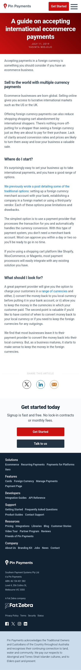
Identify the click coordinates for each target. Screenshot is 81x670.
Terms (23, 615)
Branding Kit (25, 547)
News (45, 547)
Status (40, 615)
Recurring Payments (33, 464)
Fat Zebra (11, 598)
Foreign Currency (24, 481)
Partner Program (29, 531)
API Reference (37, 497)
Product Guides (14, 514)
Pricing (9, 526)
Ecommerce (12, 464)
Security (32, 615)
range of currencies (54, 291)
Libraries (37, 526)
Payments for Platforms (60, 464)
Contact (55, 547)
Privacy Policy (12, 615)
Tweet (27, 388)
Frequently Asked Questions (41, 509)
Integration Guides (16, 497)
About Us (10, 547)
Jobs (37, 547)
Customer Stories (61, 526)
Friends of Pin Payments (19, 536)
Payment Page (13, 486)
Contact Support (34, 514)
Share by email (54, 388)
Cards (8, 481)
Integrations (23, 526)
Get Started (59, 6)
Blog (46, 526)
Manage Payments (47, 481)
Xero (8, 469)
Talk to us (40, 443)
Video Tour (11, 531)
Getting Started (14, 509)
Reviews (46, 531)
